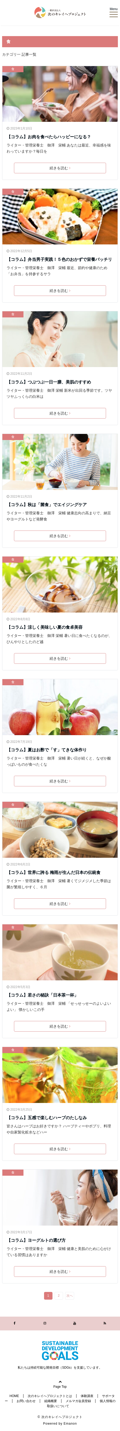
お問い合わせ (26, 1401)
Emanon (70, 1423)
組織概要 (50, 1401)
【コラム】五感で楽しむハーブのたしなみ (47, 1117)
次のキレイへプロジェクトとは (50, 1396)
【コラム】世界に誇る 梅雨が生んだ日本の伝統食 (53, 872)
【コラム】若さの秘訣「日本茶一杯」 (42, 995)
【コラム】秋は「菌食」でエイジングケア (47, 504)
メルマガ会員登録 (78, 1401)
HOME (14, 1396)
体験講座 (87, 1396)
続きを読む (60, 168)
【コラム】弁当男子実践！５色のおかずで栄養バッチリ (60, 259)
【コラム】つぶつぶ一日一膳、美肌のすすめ (49, 382)
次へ (69, 1296)
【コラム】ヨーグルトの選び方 (36, 1240)
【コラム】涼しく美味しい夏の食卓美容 (45, 627)
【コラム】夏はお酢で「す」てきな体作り (47, 750)
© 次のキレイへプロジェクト (59, 1417)
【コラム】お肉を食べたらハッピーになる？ (49, 137)
